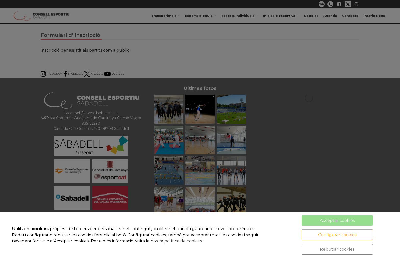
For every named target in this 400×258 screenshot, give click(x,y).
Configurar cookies (337, 234)
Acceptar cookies (337, 220)
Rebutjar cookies (337, 249)
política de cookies (183, 241)
